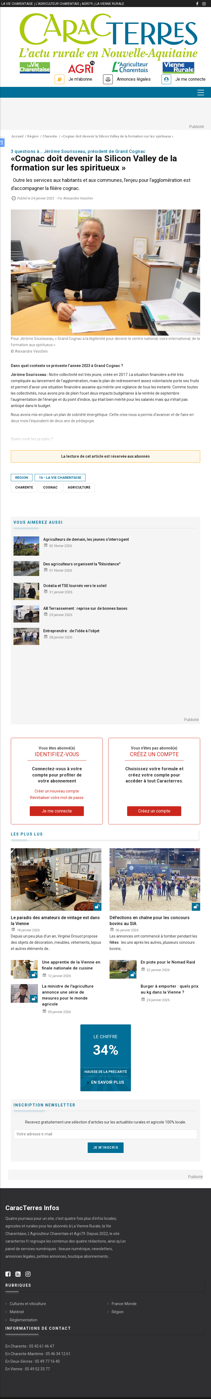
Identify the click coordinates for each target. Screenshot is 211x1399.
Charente (24, 487)
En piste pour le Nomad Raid (168, 962)
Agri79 (87, 4)
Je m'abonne (80, 79)
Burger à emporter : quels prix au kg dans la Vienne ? (170, 989)
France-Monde (124, 1304)
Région (21, 478)
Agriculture (79, 487)
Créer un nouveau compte (57, 791)
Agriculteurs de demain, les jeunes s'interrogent (86, 539)
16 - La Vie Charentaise (60, 478)
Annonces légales (134, 79)
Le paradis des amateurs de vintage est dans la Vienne (55, 920)
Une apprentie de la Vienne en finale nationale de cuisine (71, 965)
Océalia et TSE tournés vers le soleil (75, 586)
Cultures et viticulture (28, 1304)
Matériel (17, 1312)
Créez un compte (154, 811)
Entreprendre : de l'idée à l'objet (71, 631)
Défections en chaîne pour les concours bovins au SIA (150, 920)
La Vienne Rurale (109, 4)
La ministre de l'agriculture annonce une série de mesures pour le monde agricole (68, 995)
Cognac (50, 487)
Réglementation (23, 1320)
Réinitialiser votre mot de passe (57, 797)
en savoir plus (107, 1082)
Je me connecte (190, 79)
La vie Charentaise (17, 4)
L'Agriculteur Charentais (57, 4)
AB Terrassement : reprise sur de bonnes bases (85, 608)
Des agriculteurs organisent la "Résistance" (81, 564)
